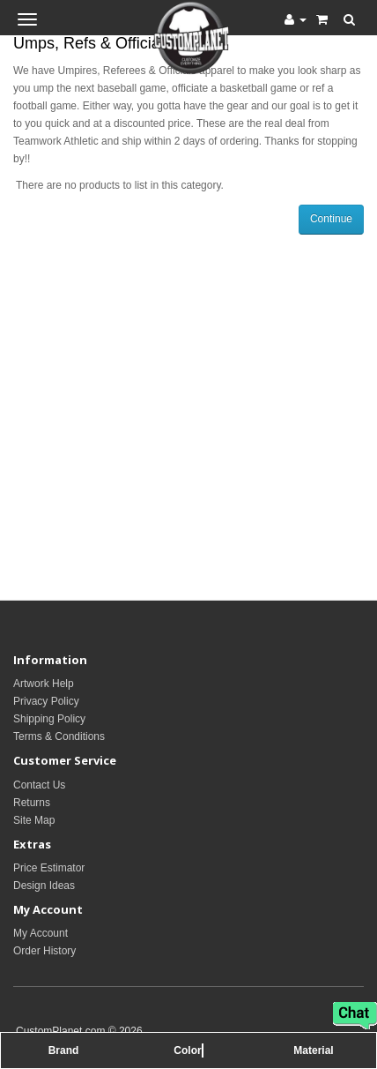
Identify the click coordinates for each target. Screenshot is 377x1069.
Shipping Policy (49, 719)
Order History (44, 951)
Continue (331, 219)
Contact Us (39, 785)
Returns (31, 802)
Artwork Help (43, 683)
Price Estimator (49, 868)
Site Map (34, 820)
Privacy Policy (46, 701)
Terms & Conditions (59, 736)
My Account (40, 933)
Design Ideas (44, 885)
